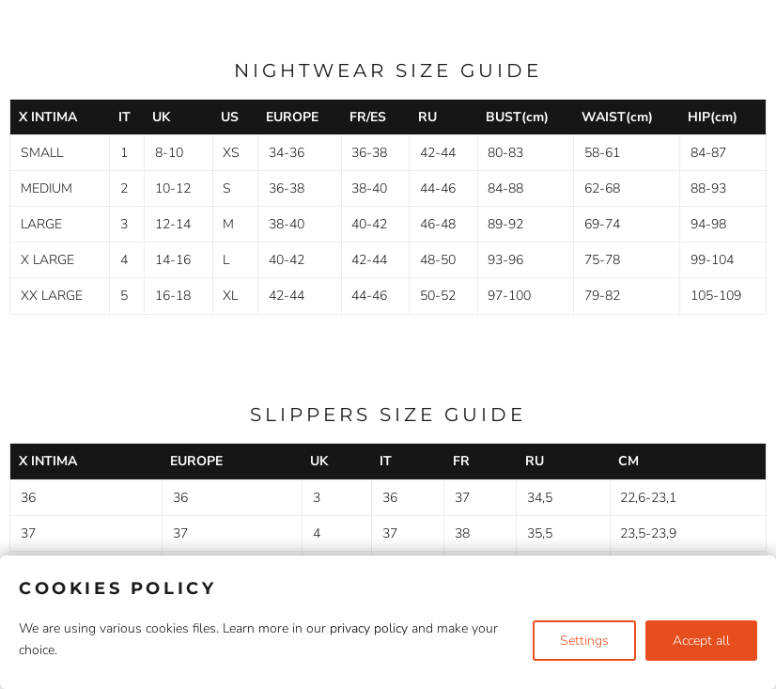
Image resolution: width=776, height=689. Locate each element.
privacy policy (369, 628)
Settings (584, 641)
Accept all (701, 641)
